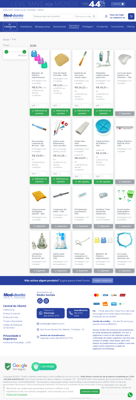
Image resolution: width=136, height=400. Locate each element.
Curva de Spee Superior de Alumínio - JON (124, 75)
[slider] (6, 52)
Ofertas (40, 10)
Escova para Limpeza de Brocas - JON (38, 143)
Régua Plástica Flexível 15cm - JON (124, 143)
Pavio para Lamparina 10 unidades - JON (82, 256)
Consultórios (117, 26)
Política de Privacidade (16, 394)
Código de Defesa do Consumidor (12, 326)
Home (6, 39)
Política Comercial (11, 314)
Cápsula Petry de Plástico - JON (102, 143)
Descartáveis (59, 26)
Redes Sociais (20, 10)
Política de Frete (10, 317)
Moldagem (87, 26)
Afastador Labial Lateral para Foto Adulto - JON (102, 75)
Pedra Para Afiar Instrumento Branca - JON (81, 143)
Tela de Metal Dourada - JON (60, 74)
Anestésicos (26, 26)
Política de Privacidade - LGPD (17, 342)
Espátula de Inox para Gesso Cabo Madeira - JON (81, 75)
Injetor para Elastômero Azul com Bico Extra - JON (60, 143)
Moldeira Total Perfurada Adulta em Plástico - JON (103, 211)
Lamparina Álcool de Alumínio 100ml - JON (39, 256)
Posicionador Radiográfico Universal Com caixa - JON (124, 211)
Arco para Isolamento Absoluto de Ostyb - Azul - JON (123, 256)
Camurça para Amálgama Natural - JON (38, 211)
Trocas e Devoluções (12, 321)
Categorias (10, 26)
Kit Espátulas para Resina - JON (81, 211)
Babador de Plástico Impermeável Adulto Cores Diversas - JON (39, 75)
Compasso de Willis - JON (59, 210)
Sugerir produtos (102, 280)
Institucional (8, 10)
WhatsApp (31, 10)
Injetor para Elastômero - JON (59, 256)
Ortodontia (102, 26)
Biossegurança (42, 26)
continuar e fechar (90, 391)
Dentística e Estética (74, 26)
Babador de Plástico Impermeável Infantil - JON (102, 256)
